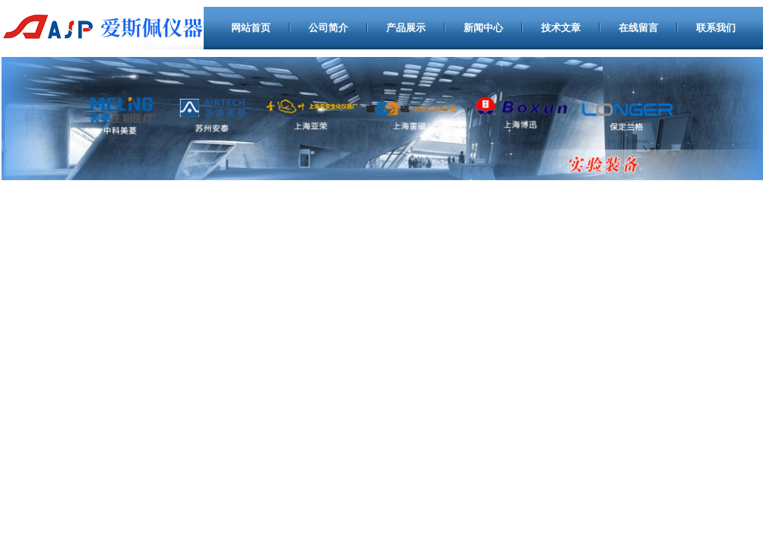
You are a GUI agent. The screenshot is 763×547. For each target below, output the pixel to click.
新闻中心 (483, 27)
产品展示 (406, 27)
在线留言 (638, 27)
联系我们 (716, 27)
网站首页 (251, 27)
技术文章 (561, 27)
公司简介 (328, 27)
